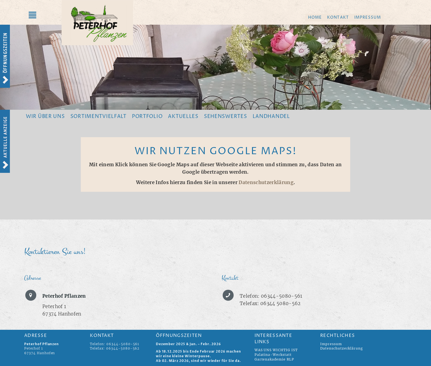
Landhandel (271, 116)
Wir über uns (45, 116)
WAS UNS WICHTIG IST (276, 350)
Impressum (367, 17)
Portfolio (147, 116)
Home (315, 17)
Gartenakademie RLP (274, 359)
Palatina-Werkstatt (273, 355)
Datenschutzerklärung (266, 182)
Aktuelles (183, 116)
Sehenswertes (225, 116)
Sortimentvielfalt (98, 116)
